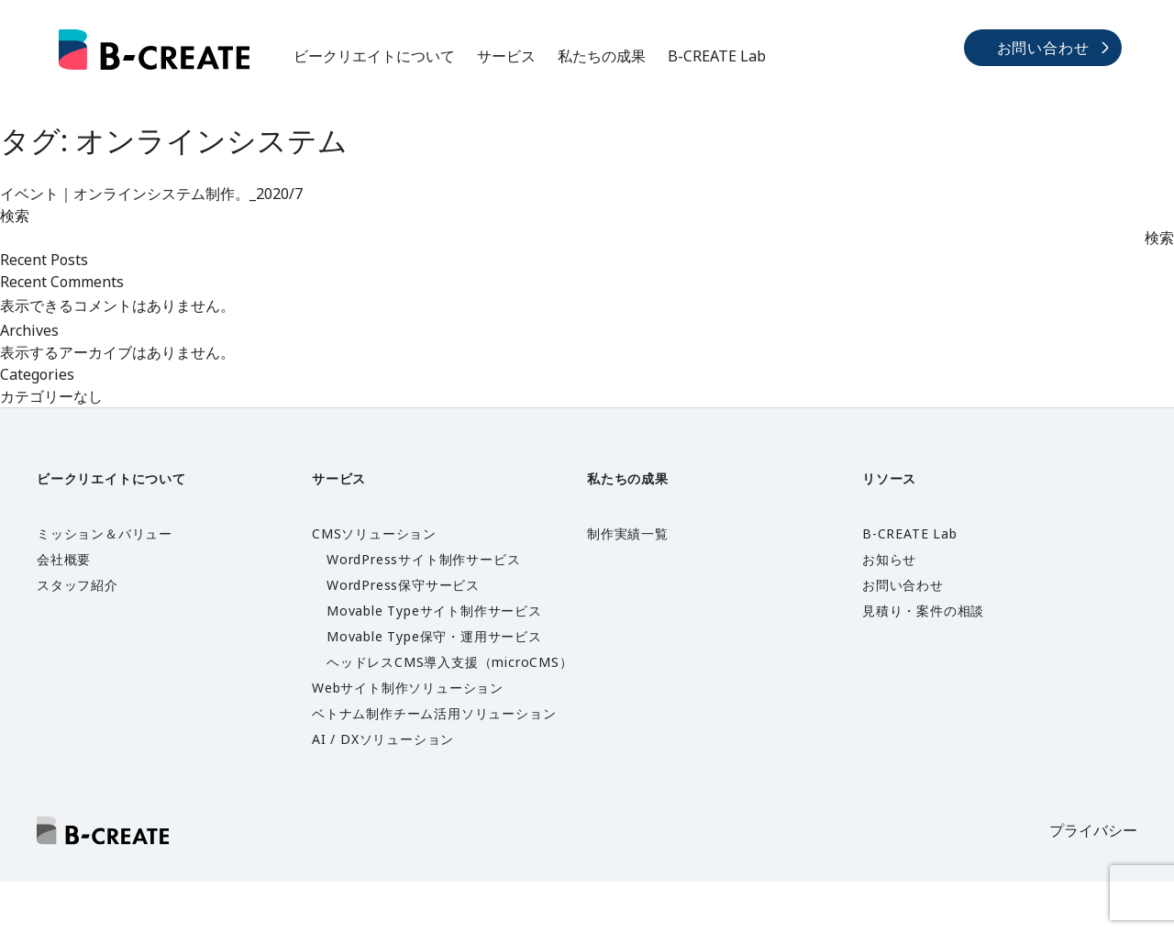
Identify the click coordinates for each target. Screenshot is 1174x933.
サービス (506, 56)
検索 (14, 215)
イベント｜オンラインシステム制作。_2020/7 (151, 193)
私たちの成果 (602, 56)
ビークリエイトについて (374, 56)
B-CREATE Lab (717, 56)
